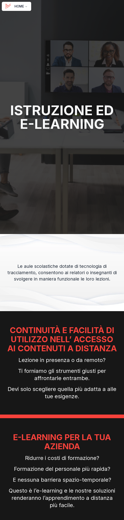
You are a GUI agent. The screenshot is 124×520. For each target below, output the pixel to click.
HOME (16, 6)
